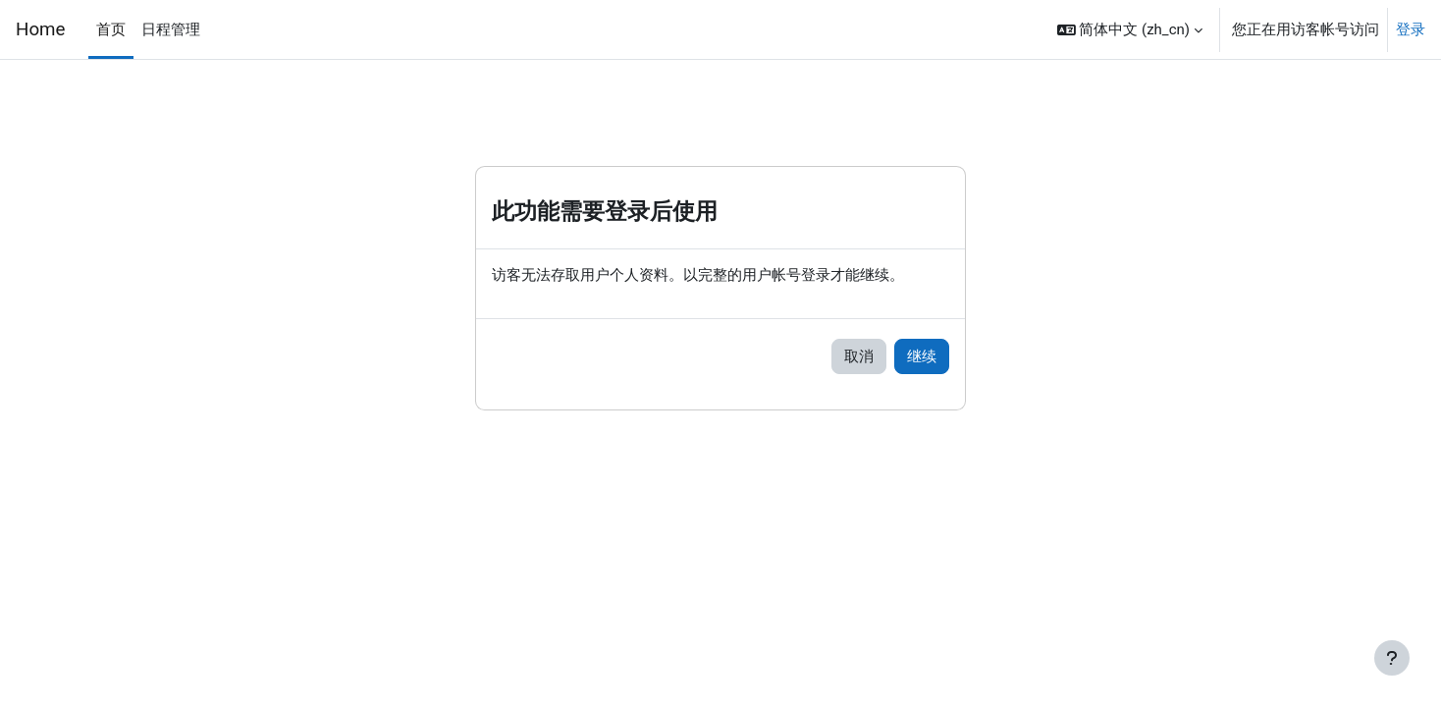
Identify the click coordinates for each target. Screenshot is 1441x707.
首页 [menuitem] (111, 29)
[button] (1129, 29)
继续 (921, 357)
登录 (1410, 29)
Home (40, 29)
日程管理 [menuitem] (170, 29)
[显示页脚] (1392, 658)
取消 (859, 357)
